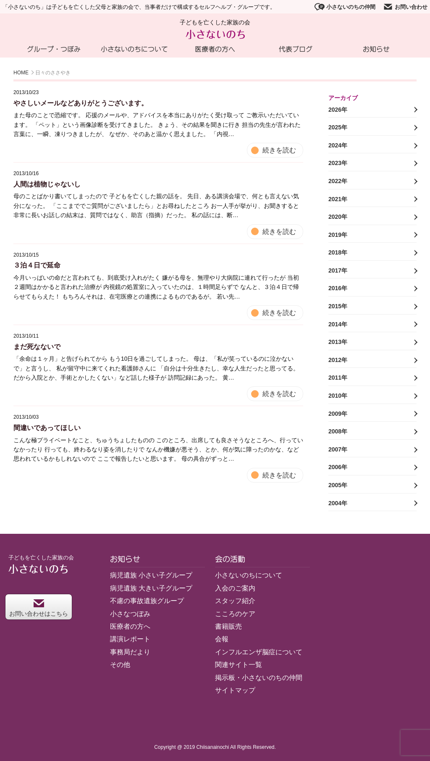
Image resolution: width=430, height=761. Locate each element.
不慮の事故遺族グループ (147, 600)
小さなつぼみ (130, 613)
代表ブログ (295, 49)
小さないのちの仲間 (345, 7)
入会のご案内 (235, 588)
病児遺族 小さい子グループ (151, 575)
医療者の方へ (215, 49)
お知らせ (376, 49)
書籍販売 (228, 626)
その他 (120, 664)
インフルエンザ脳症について (258, 652)
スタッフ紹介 (235, 600)
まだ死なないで (36, 346)
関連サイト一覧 (238, 664)
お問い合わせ (405, 7)
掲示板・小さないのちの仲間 (258, 677)
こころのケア (235, 613)
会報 (221, 639)
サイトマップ (235, 690)
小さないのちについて (134, 49)
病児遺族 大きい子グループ (151, 588)
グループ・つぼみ (54, 49)
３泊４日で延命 (36, 265)
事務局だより (130, 652)
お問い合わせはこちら (38, 608)
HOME (21, 73)
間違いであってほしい (47, 427)
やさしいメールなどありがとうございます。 (80, 103)
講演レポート (130, 639)
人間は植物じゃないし (47, 184)
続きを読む (279, 150)
